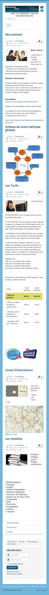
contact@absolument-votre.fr (16, 116)
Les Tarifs (11, 185)
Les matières (13, 439)
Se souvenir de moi (16, 564)
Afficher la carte (11, 434)
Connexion (12, 567)
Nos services (11, 527)
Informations (19, 41)
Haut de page (41, 590)
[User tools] (40, 41)
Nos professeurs (13, 523)
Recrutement (13, 34)
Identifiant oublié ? (13, 572)
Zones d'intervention (19, 370)
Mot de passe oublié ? (15, 574)
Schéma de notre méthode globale (22, 128)
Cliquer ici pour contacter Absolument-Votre (21, 102)
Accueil (9, 532)
